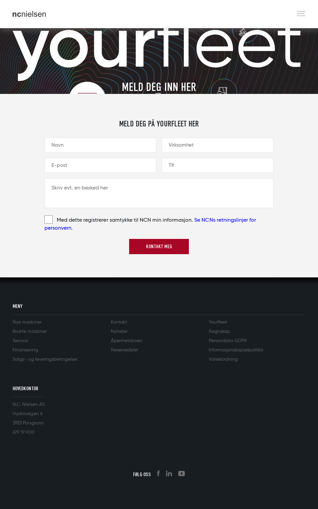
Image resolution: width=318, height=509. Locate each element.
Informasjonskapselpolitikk (236, 350)
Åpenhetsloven (126, 340)
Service (20, 340)
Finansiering (25, 350)
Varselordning (223, 359)
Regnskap (219, 331)
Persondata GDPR (228, 340)
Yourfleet (218, 322)
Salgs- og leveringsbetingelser (45, 359)
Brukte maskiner (29, 331)
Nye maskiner (27, 322)
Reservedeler (124, 350)
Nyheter (119, 331)
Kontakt (119, 322)
